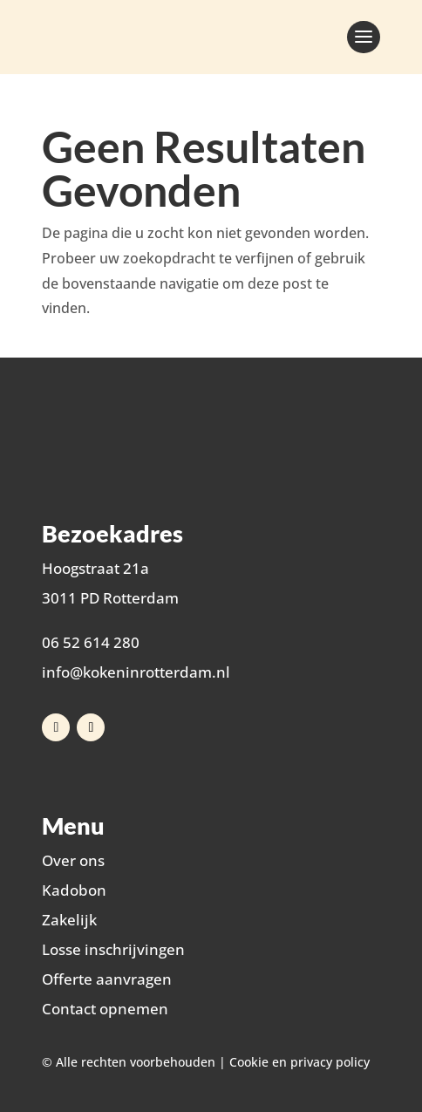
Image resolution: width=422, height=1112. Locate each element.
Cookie (249, 1062)
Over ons (73, 860)
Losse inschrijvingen (113, 949)
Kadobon (74, 890)
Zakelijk (69, 920)
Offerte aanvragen (107, 979)
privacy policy (330, 1062)
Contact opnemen (105, 1009)
